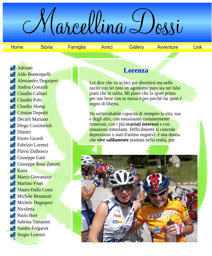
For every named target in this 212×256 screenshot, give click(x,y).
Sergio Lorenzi (31, 234)
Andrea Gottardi (32, 87)
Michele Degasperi (34, 202)
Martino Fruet (30, 183)
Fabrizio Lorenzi (32, 144)
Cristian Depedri (32, 112)
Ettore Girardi (30, 138)
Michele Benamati (34, 196)
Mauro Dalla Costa (35, 189)
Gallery (136, 47)
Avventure (167, 47)
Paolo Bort (27, 215)
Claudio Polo (29, 99)
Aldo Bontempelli (34, 74)
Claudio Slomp (31, 106)
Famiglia (76, 47)
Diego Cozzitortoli (34, 125)
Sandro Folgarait (32, 228)
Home (17, 47)
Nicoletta (25, 208)
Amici (107, 47)
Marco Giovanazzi (34, 176)
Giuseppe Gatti (31, 157)
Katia (22, 170)
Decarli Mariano (32, 119)
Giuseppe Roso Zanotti (38, 164)
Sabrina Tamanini (33, 221)
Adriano (24, 67)
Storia (47, 47)
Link (197, 47)
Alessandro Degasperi (37, 80)
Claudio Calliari (32, 93)
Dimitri (24, 131)
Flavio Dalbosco (32, 151)
